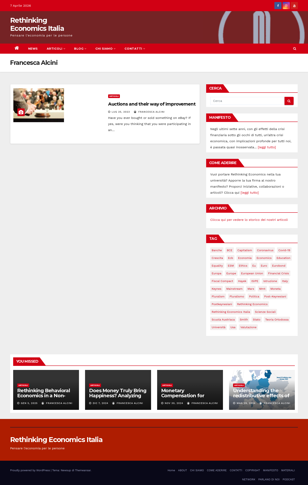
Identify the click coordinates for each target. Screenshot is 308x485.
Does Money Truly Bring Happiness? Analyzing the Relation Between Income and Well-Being (117, 398)
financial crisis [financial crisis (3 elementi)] (278, 273)
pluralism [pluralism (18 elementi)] (218, 296)
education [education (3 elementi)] (283, 258)
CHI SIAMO (105, 48)
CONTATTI (135, 48)
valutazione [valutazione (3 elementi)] (248, 327)
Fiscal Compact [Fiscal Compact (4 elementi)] (222, 281)
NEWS (33, 48)
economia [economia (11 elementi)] (245, 258)
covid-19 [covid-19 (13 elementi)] (284, 250)
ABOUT (182, 470)
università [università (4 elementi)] (218, 327)
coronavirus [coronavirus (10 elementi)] (265, 250)
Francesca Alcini (149, 111)
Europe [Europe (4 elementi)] (231, 273)
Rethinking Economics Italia (37, 24)
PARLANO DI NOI (268, 479)
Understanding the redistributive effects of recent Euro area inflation (261, 398)
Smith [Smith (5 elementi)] (244, 319)
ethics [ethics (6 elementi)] (243, 265)
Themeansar (83, 470)
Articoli (114, 96)
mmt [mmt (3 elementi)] (262, 288)
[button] (294, 48)
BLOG (80, 48)
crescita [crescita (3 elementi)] (217, 258)
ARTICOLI (56, 48)
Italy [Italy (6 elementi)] (285, 281)
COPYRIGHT (252, 470)
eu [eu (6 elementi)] (254, 265)
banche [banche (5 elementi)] (217, 250)
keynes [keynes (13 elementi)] (216, 288)
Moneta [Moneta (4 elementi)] (275, 288)
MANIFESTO (270, 470)
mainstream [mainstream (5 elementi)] (234, 288)
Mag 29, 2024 (246, 403)
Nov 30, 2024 (174, 403)
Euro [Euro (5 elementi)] (264, 265)
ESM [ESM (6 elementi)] (231, 265)
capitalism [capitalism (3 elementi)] (244, 250)
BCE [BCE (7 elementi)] (229, 250)
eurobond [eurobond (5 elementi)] (278, 265)
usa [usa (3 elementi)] (233, 327)
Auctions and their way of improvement (152, 104)
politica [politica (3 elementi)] (254, 296)
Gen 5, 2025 (29, 403)
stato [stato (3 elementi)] (256, 319)
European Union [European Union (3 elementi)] (252, 273)
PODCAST (289, 479)
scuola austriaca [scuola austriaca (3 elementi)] (223, 319)
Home (171, 470)
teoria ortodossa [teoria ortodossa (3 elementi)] (277, 319)
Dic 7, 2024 (100, 403)
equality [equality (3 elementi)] (217, 265)
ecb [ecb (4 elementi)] (230, 258)
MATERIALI (288, 470)
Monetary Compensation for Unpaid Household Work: (183, 398)
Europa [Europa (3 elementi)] (216, 273)
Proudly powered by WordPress (30, 470)
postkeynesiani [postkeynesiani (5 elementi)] (222, 304)
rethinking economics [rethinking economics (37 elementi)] (252, 304)
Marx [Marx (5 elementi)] (250, 288)
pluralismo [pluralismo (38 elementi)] (236, 296)
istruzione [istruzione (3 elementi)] (270, 281)
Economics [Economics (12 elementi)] (264, 258)
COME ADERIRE (217, 470)
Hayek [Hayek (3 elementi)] (242, 281)
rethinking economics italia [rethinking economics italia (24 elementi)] (231, 311)
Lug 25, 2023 (121, 111)
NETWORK (248, 479)
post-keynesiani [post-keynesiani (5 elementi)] (275, 296)
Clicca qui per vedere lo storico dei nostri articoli (249, 220)
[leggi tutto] (267, 147)
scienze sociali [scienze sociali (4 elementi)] (265, 311)
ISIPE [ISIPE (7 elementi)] (254, 281)
